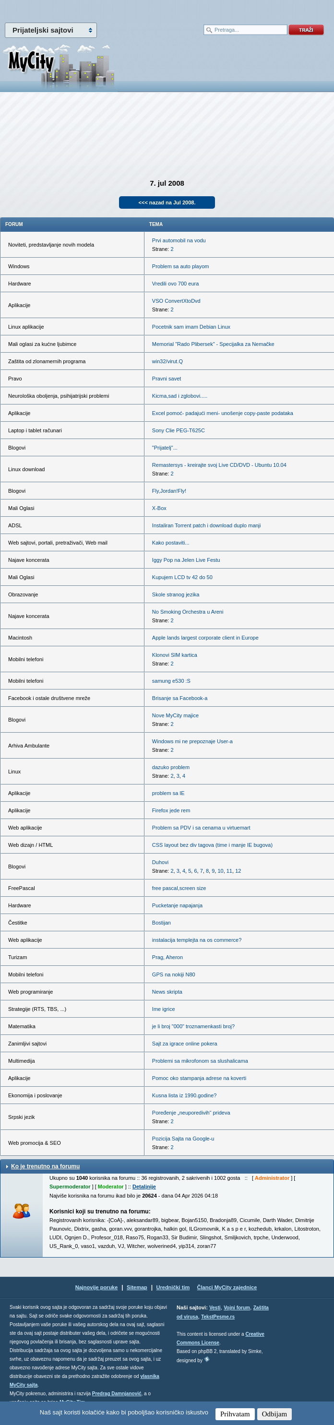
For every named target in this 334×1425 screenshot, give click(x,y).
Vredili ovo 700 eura (175, 283)
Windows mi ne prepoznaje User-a (192, 741)
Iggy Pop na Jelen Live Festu (186, 560)
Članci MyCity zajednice (227, 1287)
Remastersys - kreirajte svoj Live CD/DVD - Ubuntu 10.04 (219, 465)
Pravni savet (166, 378)
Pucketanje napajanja (177, 905)
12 (238, 871)
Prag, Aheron (167, 957)
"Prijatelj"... (165, 448)
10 (220, 871)
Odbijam (274, 1414)
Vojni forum (237, 1307)
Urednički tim (173, 1287)
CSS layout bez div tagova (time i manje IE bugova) (212, 845)
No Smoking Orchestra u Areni (188, 612)
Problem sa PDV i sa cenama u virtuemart (201, 828)
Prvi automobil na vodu (179, 240)
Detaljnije (144, 1186)
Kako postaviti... (171, 543)
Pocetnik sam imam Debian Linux (191, 327)
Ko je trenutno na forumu (45, 1166)
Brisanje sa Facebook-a (180, 698)
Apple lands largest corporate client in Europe (205, 638)
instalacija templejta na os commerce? (196, 940)
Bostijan (161, 923)
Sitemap (137, 1287)
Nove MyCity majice (175, 715)
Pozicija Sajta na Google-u (183, 1138)
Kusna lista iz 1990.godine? (184, 1095)
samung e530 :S (171, 681)
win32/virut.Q (167, 361)
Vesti (214, 1307)
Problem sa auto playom (180, 266)
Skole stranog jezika (175, 594)
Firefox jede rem (171, 810)
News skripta (167, 992)
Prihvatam (235, 1414)
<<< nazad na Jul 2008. (167, 202)
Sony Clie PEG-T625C (178, 430)
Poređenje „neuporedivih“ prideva (191, 1113)
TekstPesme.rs (218, 1316)
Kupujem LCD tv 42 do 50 (182, 577)
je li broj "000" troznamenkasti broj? (193, 1026)
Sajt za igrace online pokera (184, 1043)
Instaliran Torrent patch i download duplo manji (206, 525)
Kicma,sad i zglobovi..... (180, 396)
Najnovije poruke (96, 1287)
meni (83, 9)
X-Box (159, 508)
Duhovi (160, 862)
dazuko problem (171, 767)
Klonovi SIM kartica (174, 655)
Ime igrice (163, 1009)
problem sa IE (168, 793)
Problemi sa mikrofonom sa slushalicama (200, 1061)
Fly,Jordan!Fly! (169, 491)
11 (229, 871)
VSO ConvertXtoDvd (176, 301)
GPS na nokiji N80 (173, 974)
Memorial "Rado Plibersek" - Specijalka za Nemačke (213, 344)
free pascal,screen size (179, 888)
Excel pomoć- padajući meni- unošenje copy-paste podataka (222, 413)
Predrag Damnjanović (117, 1393)
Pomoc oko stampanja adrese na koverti (199, 1078)
